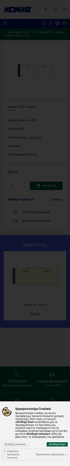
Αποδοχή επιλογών (15, 444)
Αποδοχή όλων (57, 444)
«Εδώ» (54, 433)
